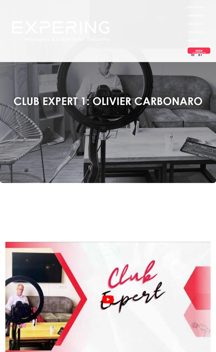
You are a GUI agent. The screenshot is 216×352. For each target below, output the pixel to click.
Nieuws (192, 40)
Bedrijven (194, 24)
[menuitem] (192, 58)
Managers (195, 15)
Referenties (195, 32)
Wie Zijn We (195, 7)
